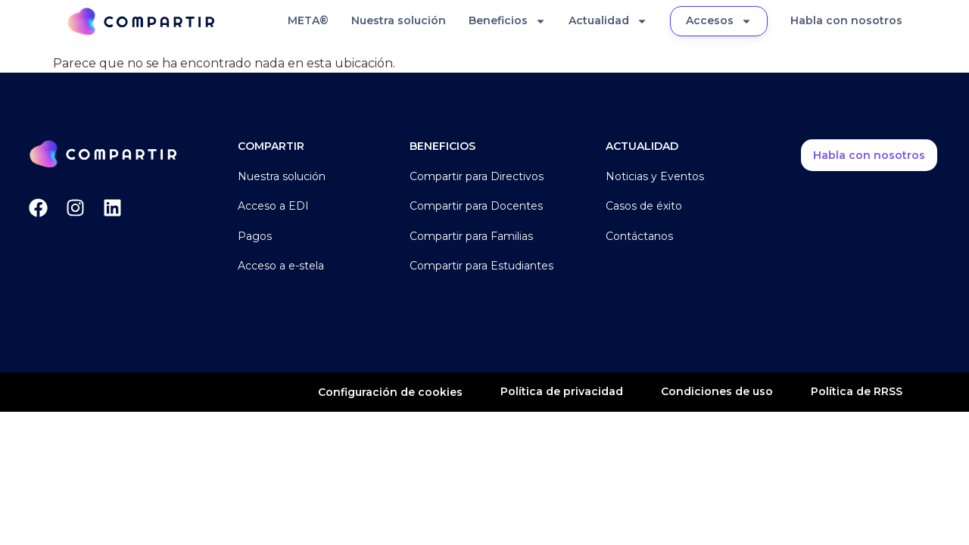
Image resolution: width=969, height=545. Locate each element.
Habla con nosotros (846, 20)
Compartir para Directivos (477, 176)
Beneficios (507, 21)
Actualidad (608, 21)
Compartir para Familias (471, 236)
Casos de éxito (644, 206)
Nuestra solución (398, 20)
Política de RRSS (856, 391)
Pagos (255, 236)
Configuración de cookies (390, 392)
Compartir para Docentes (476, 206)
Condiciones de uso (717, 391)
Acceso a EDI (273, 206)
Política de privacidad (561, 391)
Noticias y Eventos (655, 176)
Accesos (719, 21)
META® (308, 20)
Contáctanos (639, 236)
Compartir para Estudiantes (481, 265)
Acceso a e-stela (281, 265)
